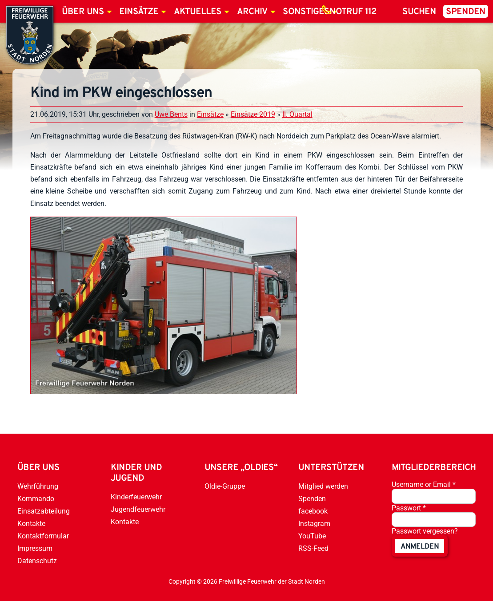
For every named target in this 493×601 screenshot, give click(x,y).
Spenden (465, 12)
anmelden (420, 546)
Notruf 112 (353, 12)
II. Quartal (297, 114)
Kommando (35, 498)
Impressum (34, 548)
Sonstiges (306, 12)
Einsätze (138, 12)
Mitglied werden (323, 486)
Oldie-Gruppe (224, 486)
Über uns (83, 12)
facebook (313, 511)
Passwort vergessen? (425, 531)
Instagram (314, 523)
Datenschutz (37, 561)
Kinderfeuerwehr (136, 497)
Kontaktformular (43, 536)
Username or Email (424, 484)
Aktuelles (197, 12)
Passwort (409, 508)
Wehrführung (37, 486)
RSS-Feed (313, 548)
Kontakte (31, 523)
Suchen (419, 12)
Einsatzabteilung (43, 511)
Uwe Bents (171, 114)
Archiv (252, 12)
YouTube (312, 536)
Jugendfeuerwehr (138, 509)
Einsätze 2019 (253, 114)
